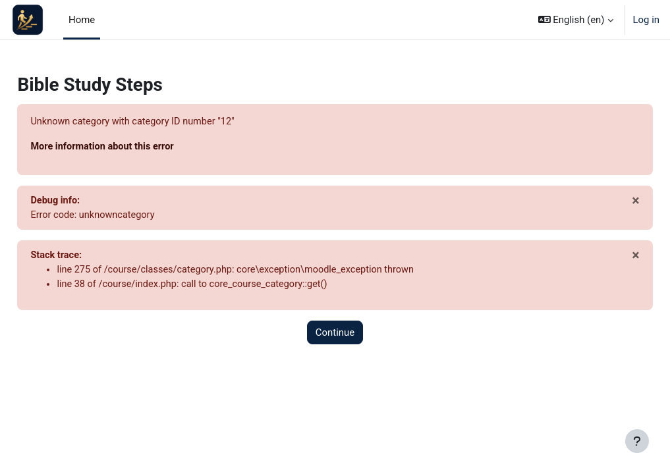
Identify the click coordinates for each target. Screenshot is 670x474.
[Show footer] (637, 441)
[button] (576, 20)
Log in (646, 20)
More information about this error (134, 147)
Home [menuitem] (82, 20)
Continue (335, 335)
